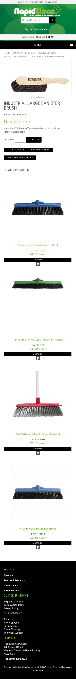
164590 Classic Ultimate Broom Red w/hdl (38, 434)
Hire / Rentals (11, 590)
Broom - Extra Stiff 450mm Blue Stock (38, 245)
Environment (10, 626)
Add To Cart (38, 264)
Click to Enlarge (38, 97)
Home (6, 53)
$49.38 (38, 348)
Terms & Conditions (14, 605)
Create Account (42, 29)
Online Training (12, 629)
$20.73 (38, 443)
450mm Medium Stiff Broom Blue (38, 528)
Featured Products (14, 580)
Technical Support (13, 632)
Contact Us (51, 2)
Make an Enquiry (16, 150)
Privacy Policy (11, 608)
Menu (38, 45)
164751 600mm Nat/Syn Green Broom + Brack (38, 339)
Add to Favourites (40, 150)
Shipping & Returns (14, 601)
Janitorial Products (23, 53)
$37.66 (38, 537)
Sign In (28, 29)
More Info (38, 260)
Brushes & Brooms (46, 53)
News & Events (36, 2)
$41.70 (38, 254)
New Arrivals (11, 585)
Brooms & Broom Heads (15, 57)
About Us (22, 2)
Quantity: (9, 140)
